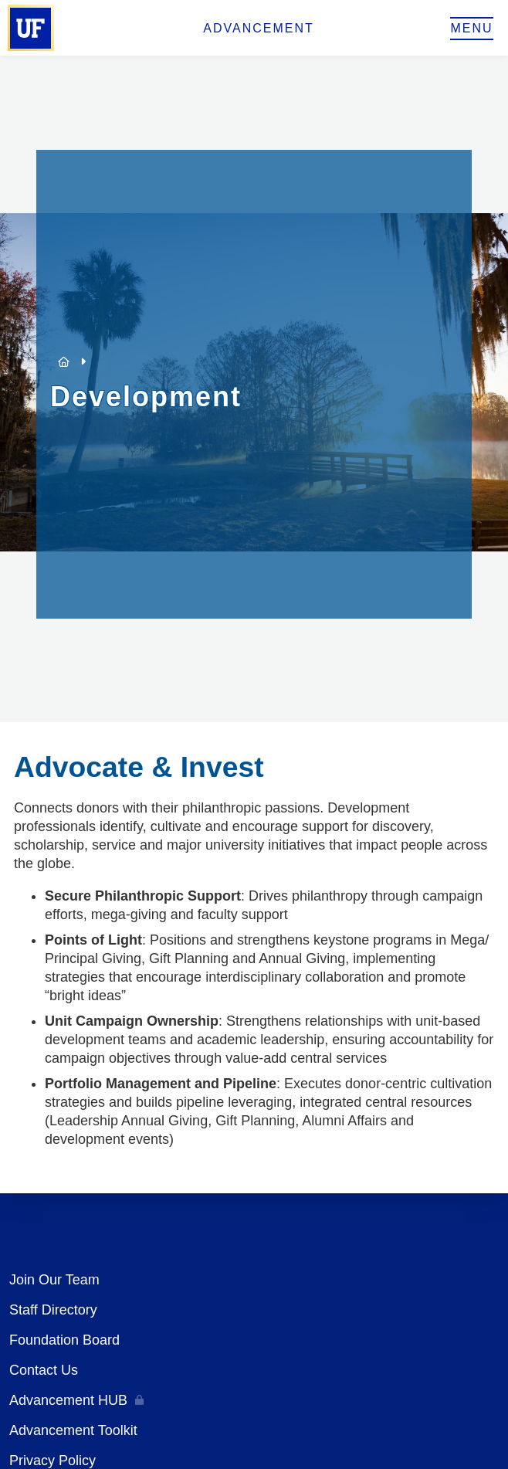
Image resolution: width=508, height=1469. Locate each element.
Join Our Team (54, 1279)
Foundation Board (64, 1340)
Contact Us (43, 1370)
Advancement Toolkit (73, 1430)
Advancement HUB (68, 1400)
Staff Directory (53, 1310)
